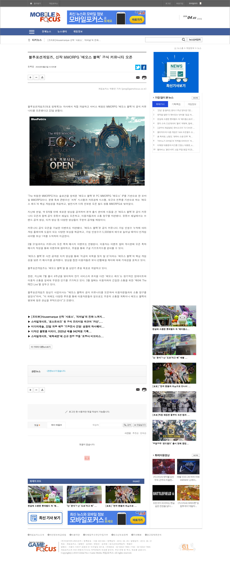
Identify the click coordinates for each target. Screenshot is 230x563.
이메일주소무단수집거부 (96, 534)
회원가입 (179, 3)
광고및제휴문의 (154, 534)
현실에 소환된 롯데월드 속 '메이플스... (171, 329)
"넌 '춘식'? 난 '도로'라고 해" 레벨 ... (169, 357)
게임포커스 (53, 3)
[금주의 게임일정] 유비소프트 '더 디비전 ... (176, 127)
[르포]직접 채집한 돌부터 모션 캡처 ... (171, 414)
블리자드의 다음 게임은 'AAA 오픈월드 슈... (176, 132)
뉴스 (199, 48)
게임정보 (190, 48)
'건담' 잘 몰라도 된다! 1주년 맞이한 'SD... (174, 110)
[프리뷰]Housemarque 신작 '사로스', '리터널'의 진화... (74, 40)
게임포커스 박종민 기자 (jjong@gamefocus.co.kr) (122, 88)
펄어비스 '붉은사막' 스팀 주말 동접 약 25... (175, 149)
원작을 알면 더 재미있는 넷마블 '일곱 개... (175, 114)
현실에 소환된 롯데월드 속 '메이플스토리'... (176, 118)
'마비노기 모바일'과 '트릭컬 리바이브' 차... (175, 140)
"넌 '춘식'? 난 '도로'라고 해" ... (82, 505)
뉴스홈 (180, 48)
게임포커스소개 (36, 534)
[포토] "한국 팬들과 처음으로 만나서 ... (171, 386)
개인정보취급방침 (57, 534)
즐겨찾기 (37, 3)
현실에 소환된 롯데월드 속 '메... (43, 505)
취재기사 (160, 104)
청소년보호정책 (120, 534)
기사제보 (137, 534)
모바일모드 (193, 3)
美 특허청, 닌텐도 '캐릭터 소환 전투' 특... (174, 136)
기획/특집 (176, 104)
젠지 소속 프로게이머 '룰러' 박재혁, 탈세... (175, 123)
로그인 (168, 3)
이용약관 (75, 534)
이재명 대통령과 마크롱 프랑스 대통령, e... (175, 145)
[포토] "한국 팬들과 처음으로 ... (121, 505)
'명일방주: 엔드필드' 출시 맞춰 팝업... (170, 443)
